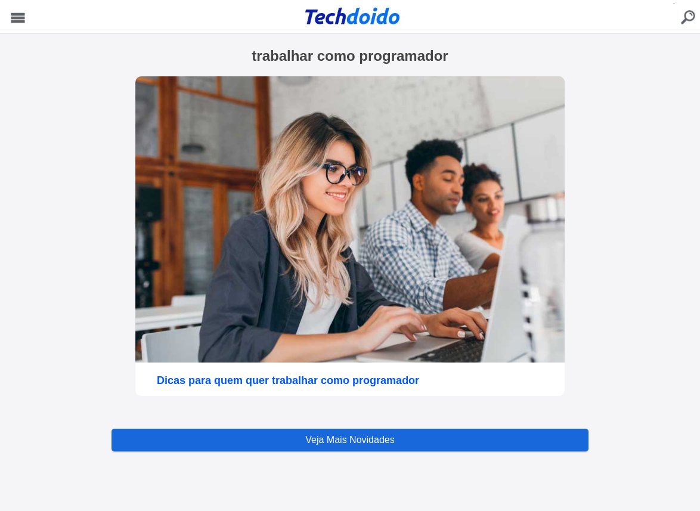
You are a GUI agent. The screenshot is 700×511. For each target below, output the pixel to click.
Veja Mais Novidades (349, 440)
